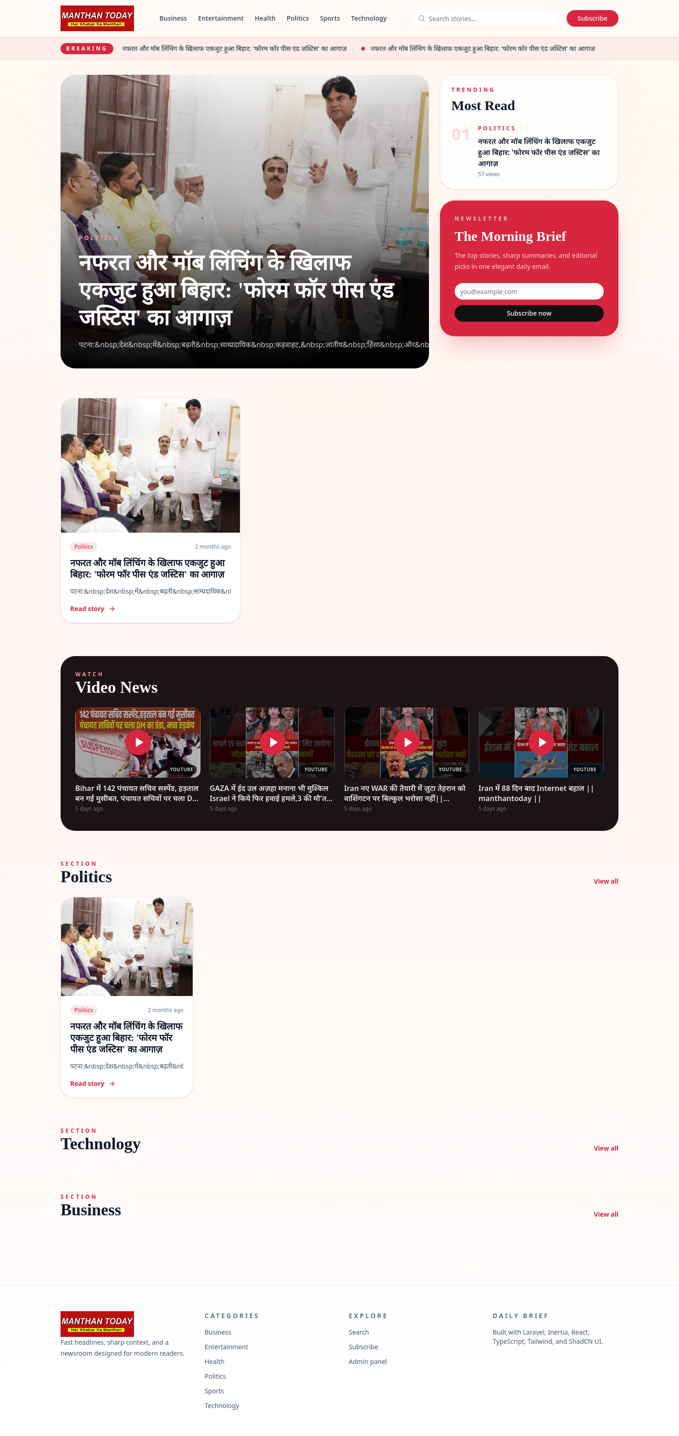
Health (265, 18)
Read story (93, 608)
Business (173, 18)
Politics (298, 18)
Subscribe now (529, 313)
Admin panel (368, 1361)
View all (606, 881)
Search (359, 1332)
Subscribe (592, 18)
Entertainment (221, 18)
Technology (369, 18)
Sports (330, 18)
